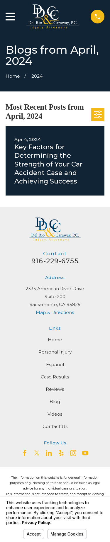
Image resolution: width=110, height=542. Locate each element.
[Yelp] (61, 453)
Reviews (55, 389)
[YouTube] (85, 453)
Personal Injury (55, 352)
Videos (55, 414)
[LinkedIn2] (49, 453)
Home (55, 339)
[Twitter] (37, 453)
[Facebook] (25, 453)
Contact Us (55, 426)
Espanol (55, 364)
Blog (55, 401)
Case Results (55, 377)
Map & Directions (55, 312)
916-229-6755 (55, 261)
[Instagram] (73, 453)
